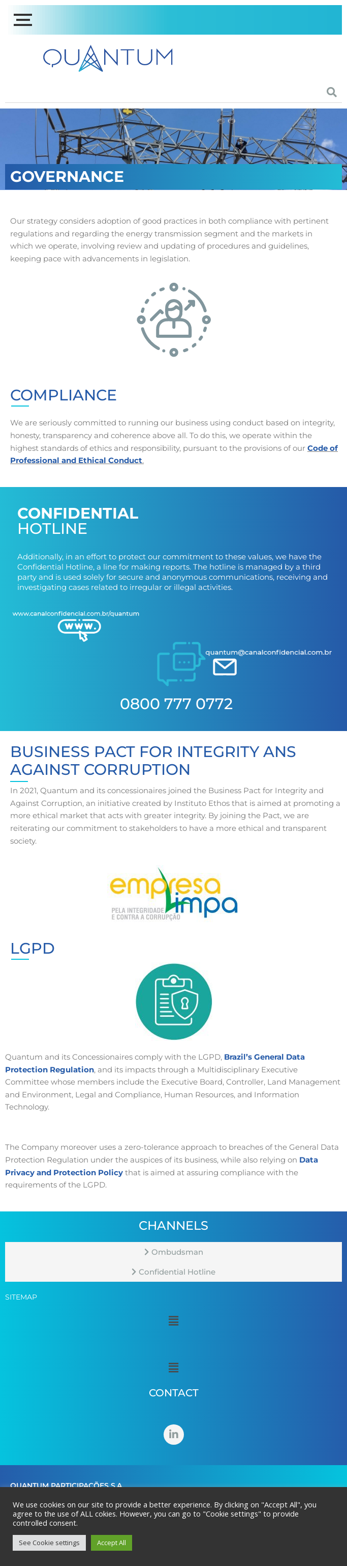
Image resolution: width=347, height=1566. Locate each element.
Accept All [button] (111, 1542)
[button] (173, 1320)
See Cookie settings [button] (49, 1542)
